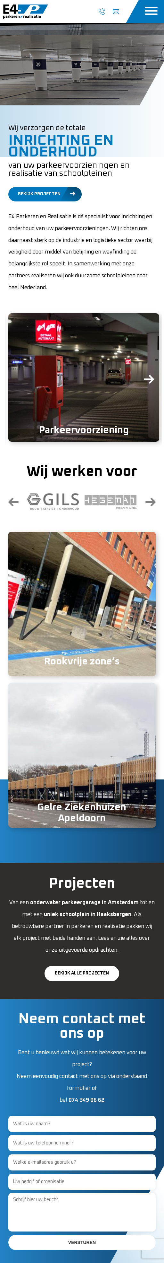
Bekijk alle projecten (82, 973)
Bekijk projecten (39, 194)
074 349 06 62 (86, 1100)
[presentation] (18, 383)
